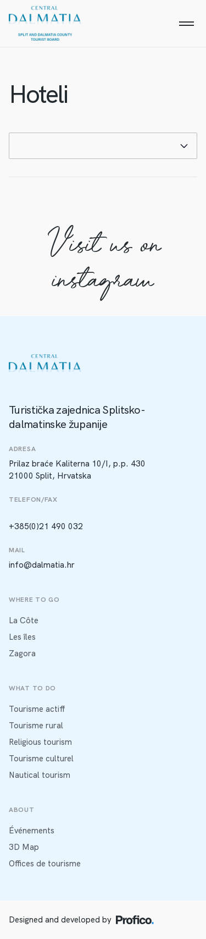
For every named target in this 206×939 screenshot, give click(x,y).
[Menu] (186, 24)
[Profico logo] (135, 919)
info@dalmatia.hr (42, 564)
